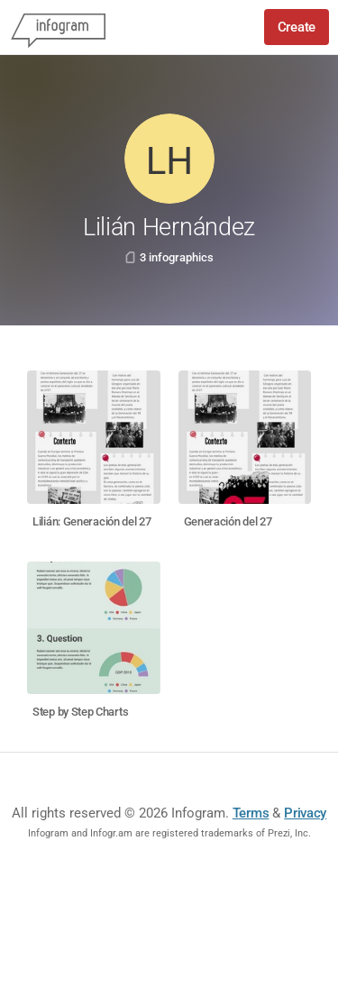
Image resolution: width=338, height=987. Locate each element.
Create (296, 27)
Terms (251, 813)
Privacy (305, 813)
